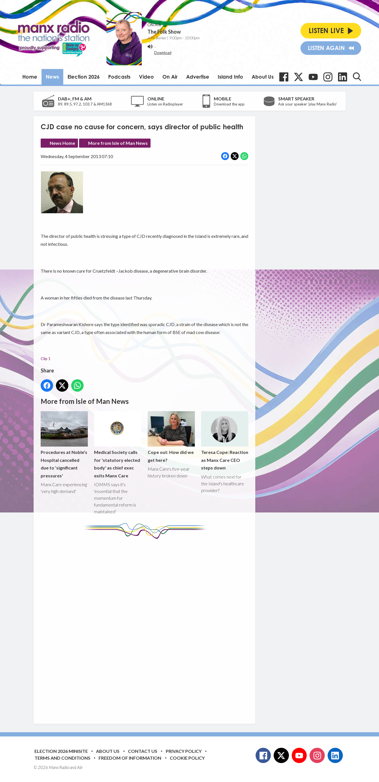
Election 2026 (83, 77)
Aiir (80, 767)
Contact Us (142, 751)
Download (162, 52)
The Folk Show (164, 32)
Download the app (229, 104)
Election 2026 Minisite (61, 751)
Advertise (197, 77)
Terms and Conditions (62, 758)
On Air (170, 77)
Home (29, 77)
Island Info (230, 77)
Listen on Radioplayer (165, 104)
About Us (263, 77)
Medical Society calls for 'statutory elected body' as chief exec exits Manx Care (117, 444)
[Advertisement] (146, 627)
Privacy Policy (184, 751)
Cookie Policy (187, 758)
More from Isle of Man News (118, 143)
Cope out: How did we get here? (171, 437)
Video (146, 77)
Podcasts (119, 77)
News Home (62, 143)
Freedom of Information (130, 758)
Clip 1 (46, 358)
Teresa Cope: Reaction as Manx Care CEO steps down (224, 440)
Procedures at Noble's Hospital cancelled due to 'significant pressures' (64, 444)
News (52, 77)
